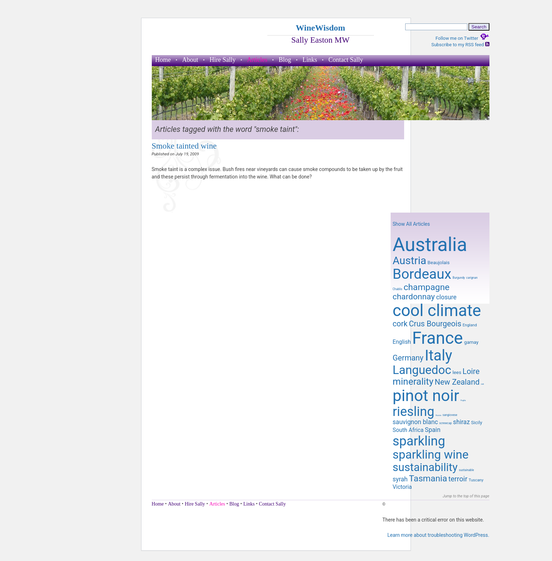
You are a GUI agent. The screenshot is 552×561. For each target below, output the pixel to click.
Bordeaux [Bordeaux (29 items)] (422, 274)
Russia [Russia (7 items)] (438, 415)
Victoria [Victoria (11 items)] (402, 486)
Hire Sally (223, 59)
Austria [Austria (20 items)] (410, 260)
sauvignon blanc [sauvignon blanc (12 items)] (415, 422)
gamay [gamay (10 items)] (471, 342)
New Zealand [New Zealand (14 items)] (457, 382)
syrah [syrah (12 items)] (400, 479)
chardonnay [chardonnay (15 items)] (414, 296)
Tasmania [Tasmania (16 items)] (428, 478)
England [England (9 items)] (470, 325)
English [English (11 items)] (402, 341)
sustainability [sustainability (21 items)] (425, 467)
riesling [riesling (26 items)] (413, 411)
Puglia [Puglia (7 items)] (463, 400)
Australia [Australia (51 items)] (430, 245)
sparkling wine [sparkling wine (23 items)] (431, 454)
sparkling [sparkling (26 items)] (419, 441)
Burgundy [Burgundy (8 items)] (458, 277)
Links (309, 59)
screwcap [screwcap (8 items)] (445, 423)
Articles (257, 59)
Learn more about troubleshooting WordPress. (438, 535)
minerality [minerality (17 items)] (413, 381)
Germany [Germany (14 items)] (408, 357)
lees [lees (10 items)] (456, 372)
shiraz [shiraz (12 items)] (461, 422)
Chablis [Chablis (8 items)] (397, 289)
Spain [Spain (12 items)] (432, 429)
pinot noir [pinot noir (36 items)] (426, 395)
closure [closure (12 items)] (446, 297)
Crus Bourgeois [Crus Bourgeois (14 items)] (435, 323)
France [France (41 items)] (437, 338)
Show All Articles (411, 224)
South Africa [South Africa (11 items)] (408, 430)
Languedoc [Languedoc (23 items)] (422, 370)
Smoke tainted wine (184, 145)
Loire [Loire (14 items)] (470, 371)
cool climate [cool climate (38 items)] (437, 310)
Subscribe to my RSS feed (460, 44)
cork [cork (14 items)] (400, 323)
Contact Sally (345, 59)
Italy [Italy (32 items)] (438, 355)
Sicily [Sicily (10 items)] (476, 422)
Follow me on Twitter (462, 38)
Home (163, 59)
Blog (285, 59)
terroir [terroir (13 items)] (457, 479)
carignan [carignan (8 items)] (472, 277)
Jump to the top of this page (466, 496)
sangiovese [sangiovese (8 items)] (450, 415)
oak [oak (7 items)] (482, 384)
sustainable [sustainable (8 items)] (466, 470)
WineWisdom (320, 27)
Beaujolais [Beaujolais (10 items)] (439, 262)
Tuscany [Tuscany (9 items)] (475, 480)
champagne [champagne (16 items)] (426, 287)
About (190, 59)
